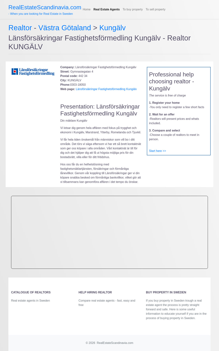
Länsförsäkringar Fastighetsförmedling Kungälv (106, 89)
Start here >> (157, 150)
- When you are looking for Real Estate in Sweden (44, 9)
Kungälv (112, 28)
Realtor (21, 28)
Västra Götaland (64, 28)
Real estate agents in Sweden (30, 300)
